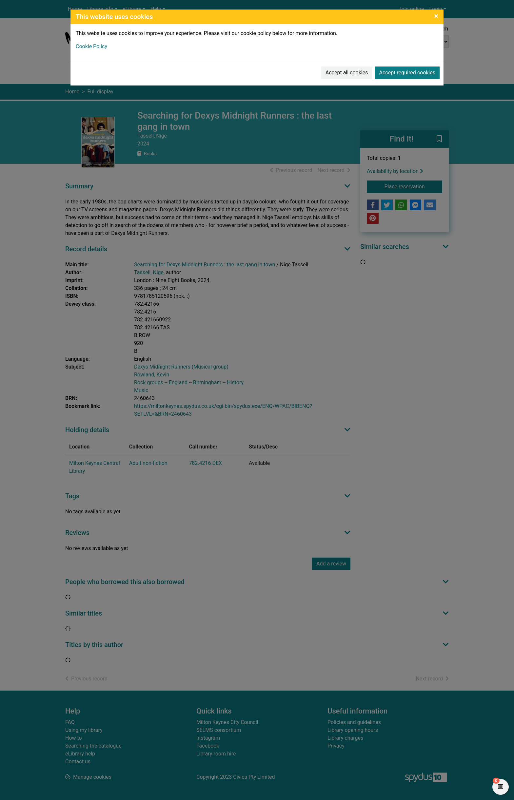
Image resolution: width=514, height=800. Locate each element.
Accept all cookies (347, 72)
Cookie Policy (91, 46)
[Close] (436, 16)
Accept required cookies (407, 72)
